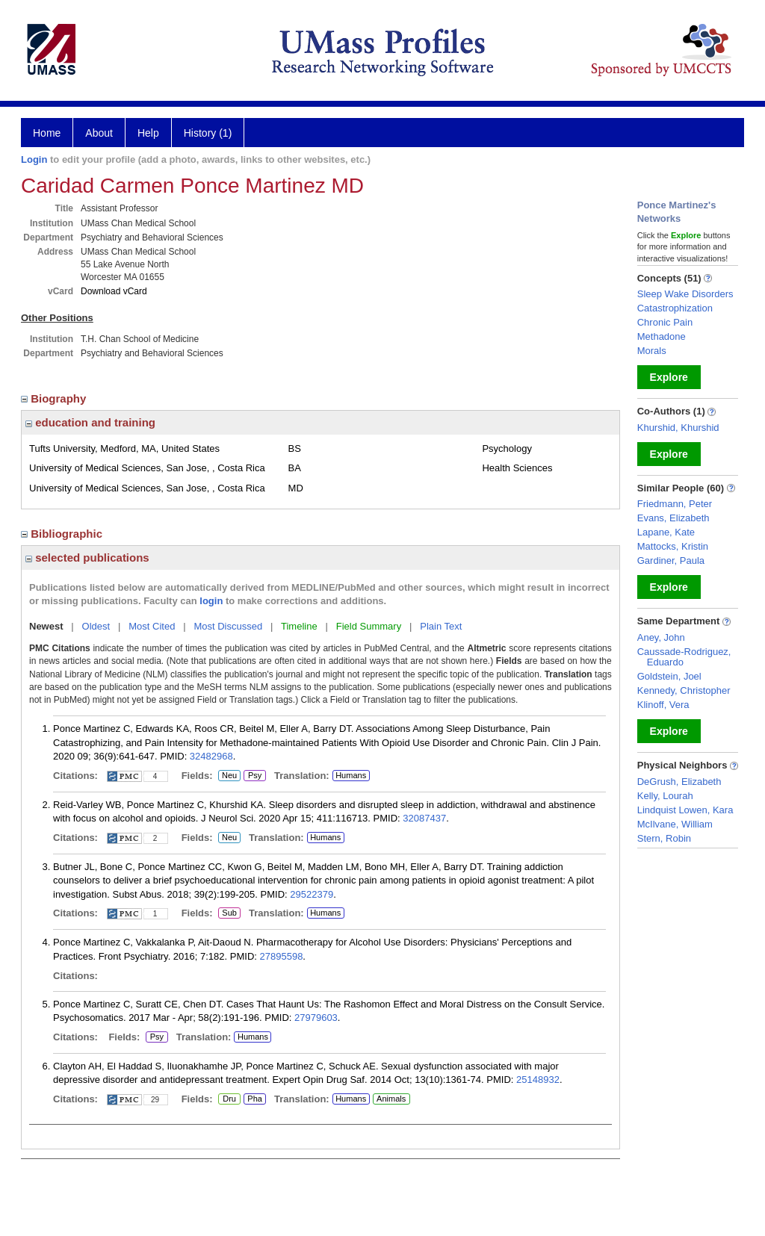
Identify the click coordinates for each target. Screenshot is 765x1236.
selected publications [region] (87, 557)
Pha (255, 1099)
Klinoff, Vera (663, 704)
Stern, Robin (664, 838)
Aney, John (661, 637)
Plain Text (441, 626)
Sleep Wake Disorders (685, 293)
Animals (391, 1098)
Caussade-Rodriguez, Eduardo (684, 657)
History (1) (208, 133)
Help (148, 133)
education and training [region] (90, 422)
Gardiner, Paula (670, 560)
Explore (669, 377)
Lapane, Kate (666, 532)
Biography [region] (55, 398)
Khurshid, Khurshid (678, 427)
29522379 (311, 894)
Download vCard (114, 291)
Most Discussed (227, 626)
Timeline (299, 626)
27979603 (316, 1017)
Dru (229, 1099)
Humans (350, 775)
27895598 (281, 956)
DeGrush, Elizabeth (679, 781)
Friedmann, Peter (674, 503)
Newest (46, 626)
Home (47, 133)
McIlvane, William (675, 824)
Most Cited (151, 626)
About (99, 133)
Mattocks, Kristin (672, 546)
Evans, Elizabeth (673, 518)
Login (34, 159)
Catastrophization (675, 308)
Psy (255, 776)
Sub (229, 913)
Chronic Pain (665, 322)
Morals (651, 350)
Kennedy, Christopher (684, 690)
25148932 (538, 1079)
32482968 (211, 756)
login (211, 600)
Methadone (661, 336)
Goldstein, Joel (669, 676)
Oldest (96, 626)
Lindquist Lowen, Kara (685, 810)
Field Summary (368, 626)
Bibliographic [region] (63, 533)
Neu (227, 776)
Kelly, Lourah (665, 795)
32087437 (424, 818)
